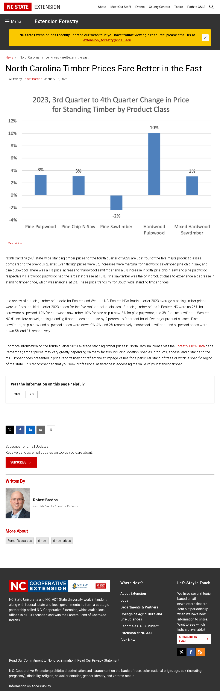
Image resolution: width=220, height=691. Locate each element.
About (102, 7)
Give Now (127, 640)
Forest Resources (20, 540)
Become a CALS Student (139, 626)
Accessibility (41, 686)
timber (42, 540)
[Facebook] (191, 652)
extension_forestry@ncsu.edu (107, 40)
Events (140, 7)
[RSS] (200, 652)
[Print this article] (51, 430)
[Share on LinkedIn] (30, 430)
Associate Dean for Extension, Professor (55, 506)
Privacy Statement (105, 660)
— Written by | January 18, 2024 (36, 79)
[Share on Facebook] (20, 430)
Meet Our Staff (121, 7)
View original (15, 243)
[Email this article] (40, 430)
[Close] (205, 37)
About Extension (133, 594)
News (9, 57)
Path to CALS (196, 7)
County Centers (159, 7)
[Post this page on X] (10, 430)
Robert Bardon (32, 79)
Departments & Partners (139, 607)
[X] (181, 652)
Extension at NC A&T (136, 633)
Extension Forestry (56, 21)
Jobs (124, 600)
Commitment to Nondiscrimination (49, 660)
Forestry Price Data (190, 346)
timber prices (62, 540)
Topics (178, 7)
